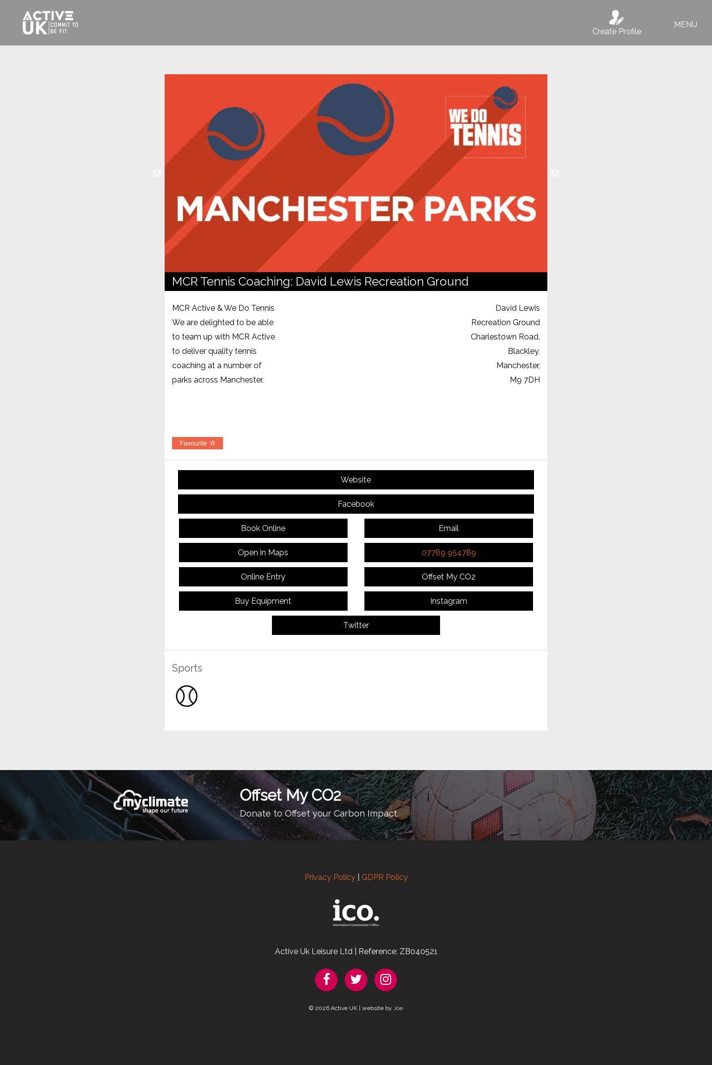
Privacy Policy (330, 877)
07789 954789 (449, 552)
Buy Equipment (263, 601)
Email (449, 528)
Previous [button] (157, 173)
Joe (398, 1008)
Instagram (448, 601)
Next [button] (555, 173)
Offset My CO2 (449, 576)
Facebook (356, 504)
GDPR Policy (384, 877)
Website (356, 479)
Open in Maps (263, 552)
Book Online (263, 528)
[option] (356, 173)
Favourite (197, 443)
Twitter (356, 625)
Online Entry (263, 576)
